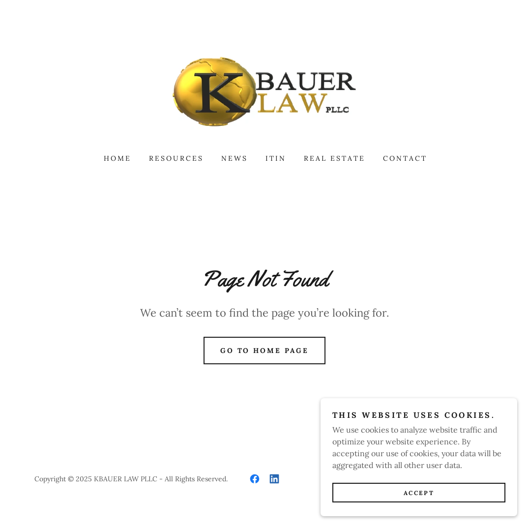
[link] (264, 90)
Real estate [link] (334, 158)
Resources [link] (176, 158)
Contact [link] (405, 158)
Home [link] (117, 158)
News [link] (234, 158)
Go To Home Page (264, 350)
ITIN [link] (275, 158)
